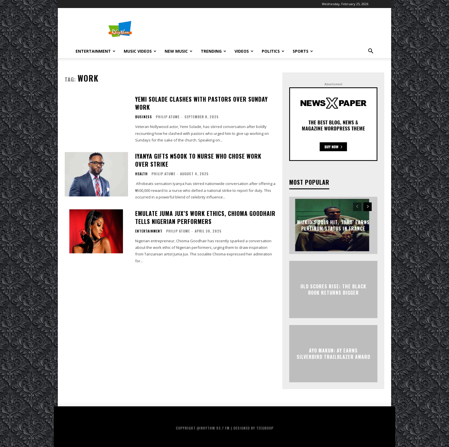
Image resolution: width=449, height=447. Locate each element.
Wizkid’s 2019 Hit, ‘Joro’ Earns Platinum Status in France (333, 225)
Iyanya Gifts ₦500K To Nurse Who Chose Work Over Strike (198, 160)
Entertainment (95, 51)
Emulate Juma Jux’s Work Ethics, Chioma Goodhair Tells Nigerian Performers (205, 217)
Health (141, 174)
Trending (213, 51)
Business (143, 117)
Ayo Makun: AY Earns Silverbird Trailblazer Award (333, 353)
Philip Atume (168, 116)
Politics (273, 51)
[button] (370, 51)
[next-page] (367, 206)
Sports (303, 51)
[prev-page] (357, 206)
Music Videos (140, 51)
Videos (244, 51)
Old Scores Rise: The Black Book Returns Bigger (333, 289)
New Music (178, 51)
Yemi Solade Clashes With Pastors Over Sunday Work (201, 103)
